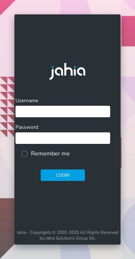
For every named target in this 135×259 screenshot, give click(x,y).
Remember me (50, 154)
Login (62, 175)
